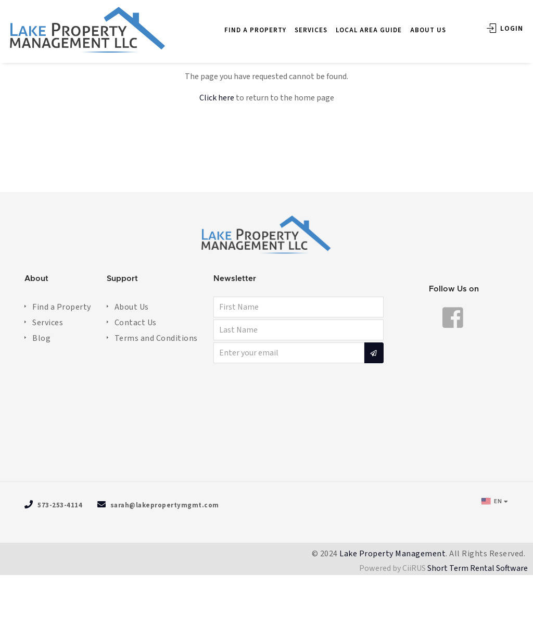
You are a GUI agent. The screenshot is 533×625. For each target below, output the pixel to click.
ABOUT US (417, 24)
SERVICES (300, 24)
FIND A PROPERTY (244, 24)
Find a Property (61, 307)
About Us (132, 307)
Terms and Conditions (156, 338)
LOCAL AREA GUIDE (358, 24)
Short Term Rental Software (477, 568)
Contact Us (136, 322)
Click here (216, 98)
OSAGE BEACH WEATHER (266, 424)
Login (494, 23)
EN (491, 501)
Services (47, 322)
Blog (41, 338)
